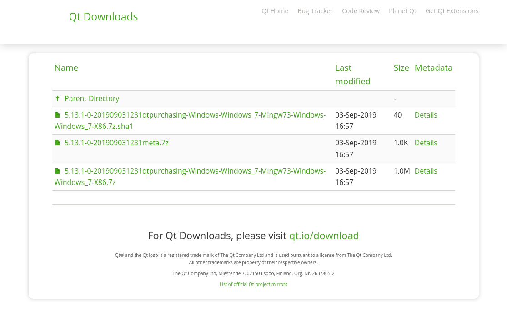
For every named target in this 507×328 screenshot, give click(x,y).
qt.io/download (324, 235)
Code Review (361, 10)
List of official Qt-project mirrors (253, 284)
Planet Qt (403, 10)
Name (67, 67)
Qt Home (274, 10)
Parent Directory (92, 98)
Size (401, 67)
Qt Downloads (103, 16)
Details (426, 115)
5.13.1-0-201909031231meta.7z (117, 143)
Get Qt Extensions (452, 10)
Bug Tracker (315, 10)
